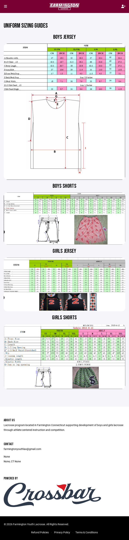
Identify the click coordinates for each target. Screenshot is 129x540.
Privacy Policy (62, 532)
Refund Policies (40, 532)
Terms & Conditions (86, 532)
